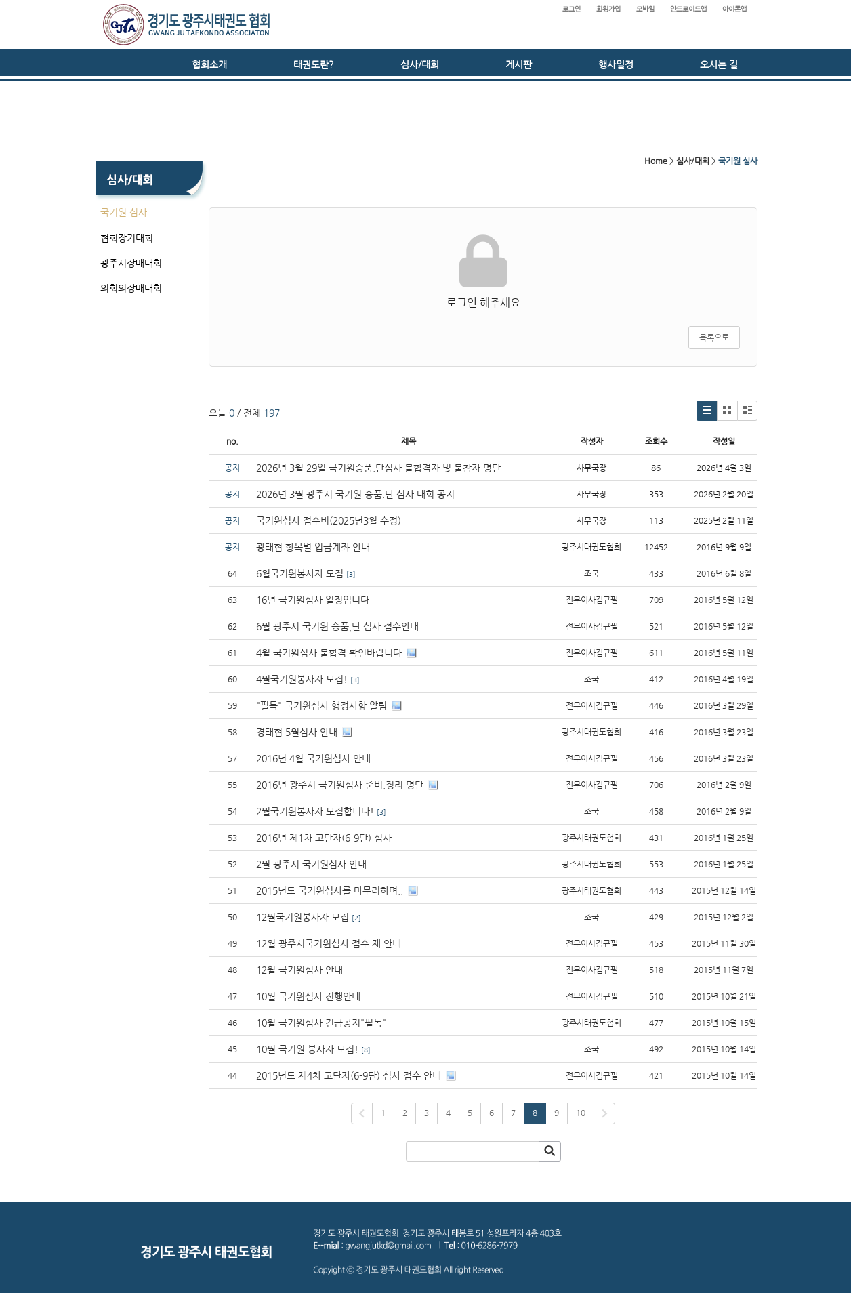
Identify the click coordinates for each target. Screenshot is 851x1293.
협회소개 (209, 64)
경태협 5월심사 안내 (296, 731)
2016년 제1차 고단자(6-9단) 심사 (325, 837)
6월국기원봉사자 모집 (300, 573)
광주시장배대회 (131, 263)
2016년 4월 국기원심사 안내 (313, 758)
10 (580, 1112)
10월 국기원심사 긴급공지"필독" (321, 1022)
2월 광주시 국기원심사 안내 (311, 864)
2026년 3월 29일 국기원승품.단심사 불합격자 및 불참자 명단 (378, 467)
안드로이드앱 (688, 9)
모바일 (645, 9)
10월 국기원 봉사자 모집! (307, 1049)
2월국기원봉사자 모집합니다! (315, 811)
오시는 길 (719, 64)
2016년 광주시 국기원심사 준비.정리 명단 (339, 784)
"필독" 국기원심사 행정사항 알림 (321, 705)
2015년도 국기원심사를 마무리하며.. (329, 890)
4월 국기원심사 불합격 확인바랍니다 (329, 652)
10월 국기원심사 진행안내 (308, 996)
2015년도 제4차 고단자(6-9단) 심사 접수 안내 (348, 1075)
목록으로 (714, 337)
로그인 (571, 9)
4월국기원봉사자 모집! (302, 679)
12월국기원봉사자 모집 (302, 916)
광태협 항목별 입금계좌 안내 (313, 546)
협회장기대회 (126, 237)
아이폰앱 (734, 9)
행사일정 (616, 64)
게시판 (518, 64)
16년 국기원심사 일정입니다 (312, 599)
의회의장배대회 (131, 288)
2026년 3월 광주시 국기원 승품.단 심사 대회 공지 (355, 494)
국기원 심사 (123, 212)
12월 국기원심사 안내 (299, 969)
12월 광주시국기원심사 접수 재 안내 (328, 943)
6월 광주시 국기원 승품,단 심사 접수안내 (337, 626)
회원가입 (608, 9)
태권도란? (313, 64)
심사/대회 (419, 64)
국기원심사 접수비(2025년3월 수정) (328, 520)
